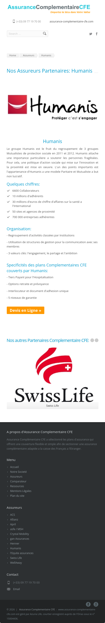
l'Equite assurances (22, 553)
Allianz (14, 519)
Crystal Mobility (19, 534)
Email (16, 589)
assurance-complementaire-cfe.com (71, 21)
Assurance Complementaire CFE (37, 609)
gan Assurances (19, 539)
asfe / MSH (16, 529)
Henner (14, 543)
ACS (12, 515)
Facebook (96, 34)
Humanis (15, 548)
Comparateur (18, 481)
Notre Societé (18, 472)
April (13, 524)
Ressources (17, 486)
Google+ (95, 604)
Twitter (90, 34)
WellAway (16, 563)
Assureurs (16, 476)
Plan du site (17, 496)
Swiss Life (16, 558)
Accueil (14, 467)
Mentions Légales (20, 491)
